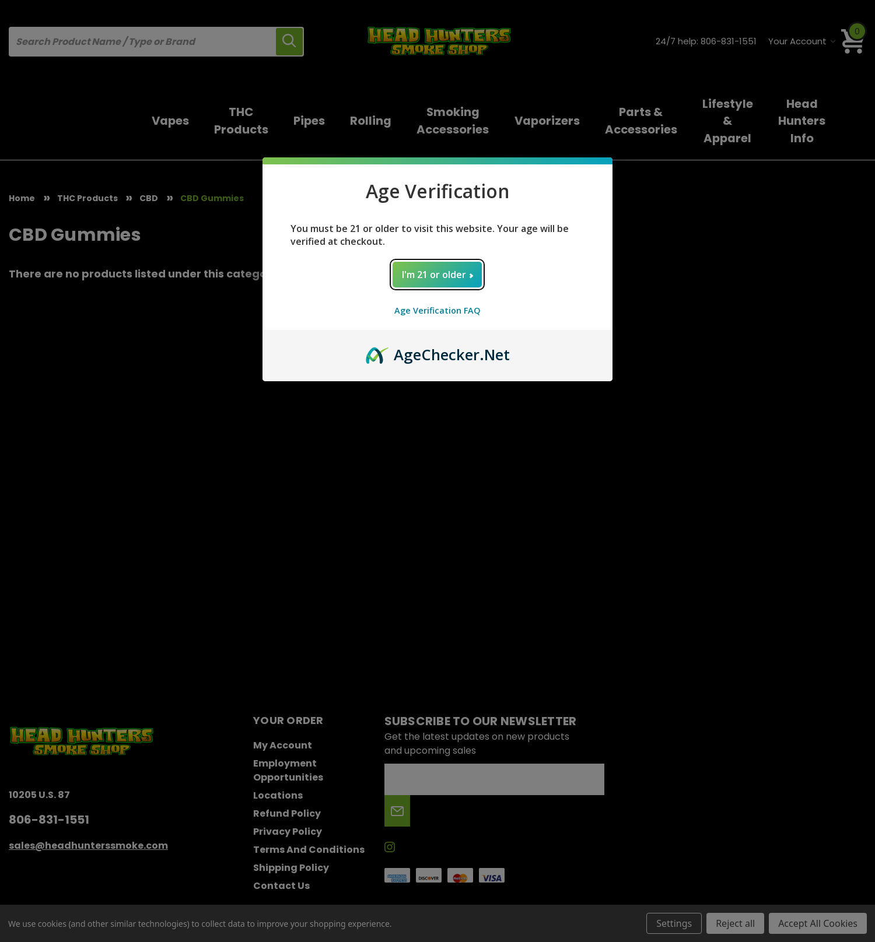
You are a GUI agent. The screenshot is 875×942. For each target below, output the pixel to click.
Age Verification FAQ (437, 310)
